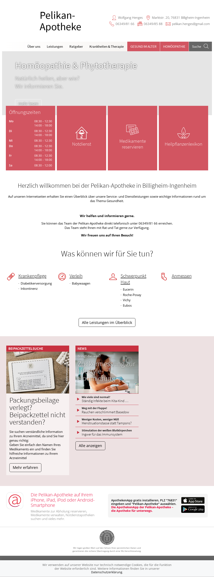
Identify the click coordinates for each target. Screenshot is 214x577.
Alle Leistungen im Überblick (107, 322)
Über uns (33, 46)
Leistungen (55, 46)
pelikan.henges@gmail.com (191, 24)
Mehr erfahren (25, 467)
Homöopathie (174, 46)
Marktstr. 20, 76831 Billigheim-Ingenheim (181, 17)
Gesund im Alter (143, 46)
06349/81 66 (125, 24)
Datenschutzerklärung (106, 572)
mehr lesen (30, 103)
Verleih (76, 276)
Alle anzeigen (90, 445)
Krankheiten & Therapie (106, 46)
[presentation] (8, 84)
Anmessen (182, 276)
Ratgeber (76, 46)
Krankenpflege (32, 276)
